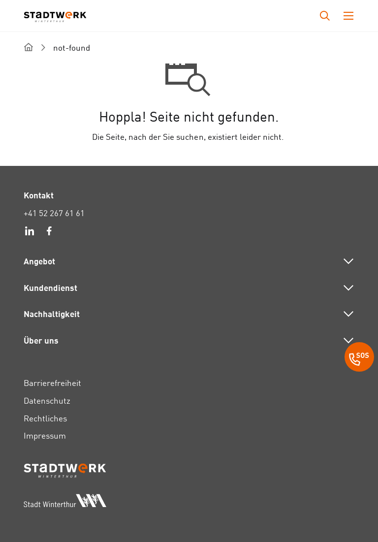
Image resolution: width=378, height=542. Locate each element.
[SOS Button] (359, 358)
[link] (29, 232)
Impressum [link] (45, 435)
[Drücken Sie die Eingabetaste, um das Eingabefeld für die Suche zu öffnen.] (325, 16)
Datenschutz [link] (47, 400)
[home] (28, 47)
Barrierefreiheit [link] (52, 383)
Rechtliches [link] (45, 418)
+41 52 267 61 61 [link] (54, 213)
